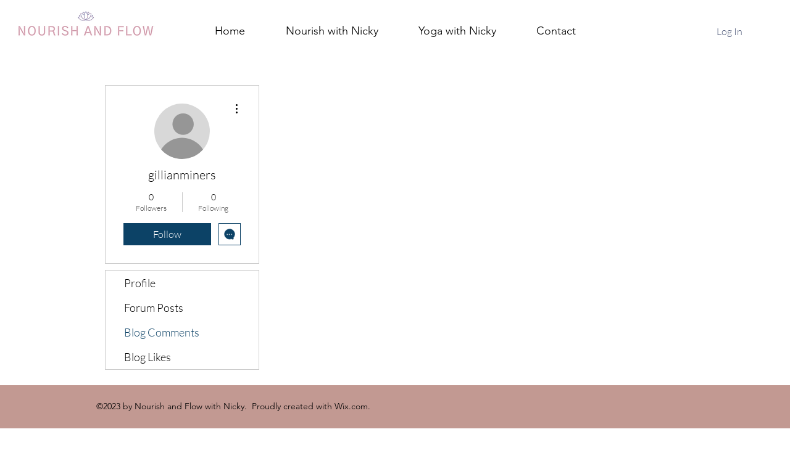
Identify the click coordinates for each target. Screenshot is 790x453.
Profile (140, 283)
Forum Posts (153, 307)
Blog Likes (147, 357)
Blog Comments (161, 332)
